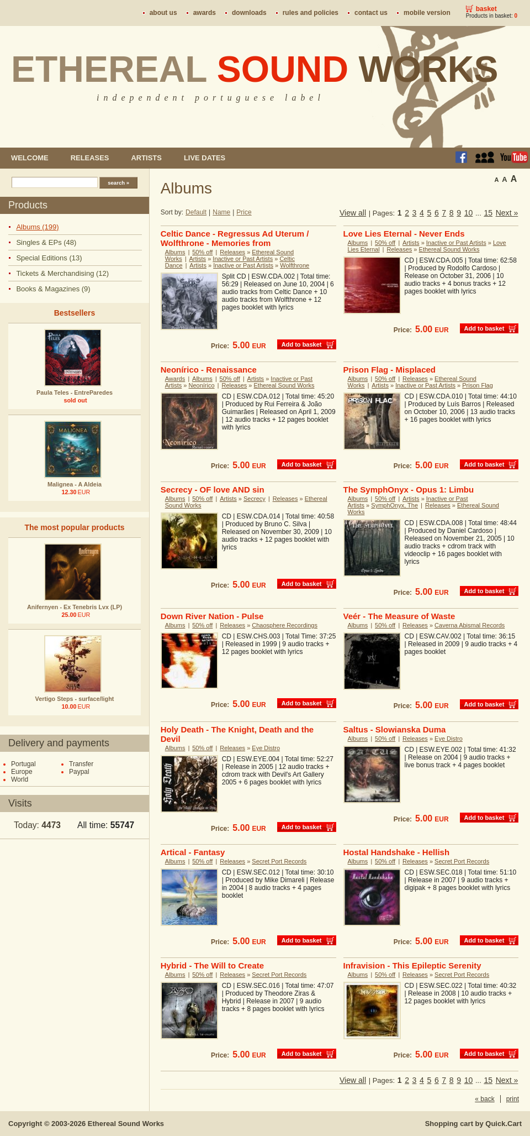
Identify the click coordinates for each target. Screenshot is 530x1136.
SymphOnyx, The (394, 505)
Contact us (371, 13)
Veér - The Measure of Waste (399, 616)
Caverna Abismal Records (469, 625)
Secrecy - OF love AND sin (212, 489)
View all (353, 212)
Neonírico (202, 385)
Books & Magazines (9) (53, 289)
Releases (90, 158)
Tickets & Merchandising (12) (62, 273)
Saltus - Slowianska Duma (394, 729)
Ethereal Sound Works (449, 249)
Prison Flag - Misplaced (389, 369)
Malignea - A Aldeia (74, 484)
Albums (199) (37, 227)
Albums (175, 252)
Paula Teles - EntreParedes (74, 392)
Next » (507, 212)
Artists (146, 158)
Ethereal (255, 69)
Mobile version (427, 13)
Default (196, 212)
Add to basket (302, 344)
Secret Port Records (279, 861)
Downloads (249, 13)
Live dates (204, 158)
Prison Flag (477, 385)
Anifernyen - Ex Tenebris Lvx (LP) (74, 607)
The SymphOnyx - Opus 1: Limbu (408, 489)
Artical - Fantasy (193, 852)
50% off (202, 252)
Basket (486, 9)
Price (243, 212)
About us (163, 13)
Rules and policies (310, 13)
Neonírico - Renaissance (209, 369)
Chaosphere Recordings (284, 625)
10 (468, 212)
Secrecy (254, 498)
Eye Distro (266, 748)
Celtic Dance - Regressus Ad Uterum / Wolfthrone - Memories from (235, 238)
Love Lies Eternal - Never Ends (404, 233)
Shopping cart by (473, 1123)
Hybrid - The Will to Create (212, 965)
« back (484, 1099)
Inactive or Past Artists (243, 258)
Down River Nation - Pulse (212, 616)
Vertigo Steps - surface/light (74, 698)
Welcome (30, 158)
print (512, 1099)
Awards (204, 13)
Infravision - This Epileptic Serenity (412, 965)
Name (221, 212)
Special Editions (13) (49, 258)
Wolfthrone (294, 265)
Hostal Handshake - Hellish (396, 852)
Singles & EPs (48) (46, 242)
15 (488, 212)
